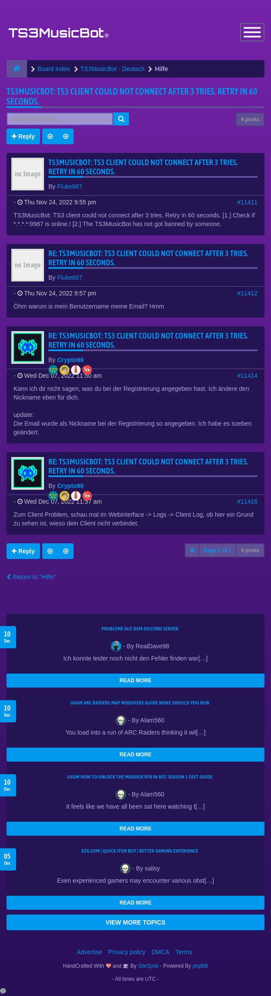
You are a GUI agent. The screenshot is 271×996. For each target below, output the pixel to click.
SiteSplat (147, 966)
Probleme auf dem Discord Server (140, 629)
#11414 (247, 375)
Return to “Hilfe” (31, 576)
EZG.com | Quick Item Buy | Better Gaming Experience (139, 851)
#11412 (247, 293)
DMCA (160, 952)
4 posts (250, 119)
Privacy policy (127, 952)
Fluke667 (69, 186)
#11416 (247, 501)
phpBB (200, 966)
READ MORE (135, 681)
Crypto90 (70, 359)
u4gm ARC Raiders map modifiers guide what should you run (139, 703)
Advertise (89, 952)
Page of (217, 550)
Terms (184, 952)
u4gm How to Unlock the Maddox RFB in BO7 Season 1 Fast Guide (140, 777)
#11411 (247, 202)
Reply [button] (23, 136)
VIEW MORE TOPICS (135, 922)
